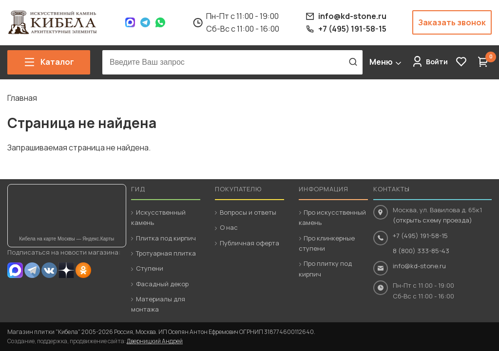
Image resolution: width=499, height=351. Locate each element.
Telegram (145, 22)
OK (83, 270)
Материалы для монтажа (158, 304)
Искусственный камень (158, 217)
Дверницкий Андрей (155, 341)
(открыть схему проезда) (432, 220)
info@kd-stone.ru (419, 265)
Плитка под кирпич (166, 238)
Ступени (149, 268)
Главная (22, 97)
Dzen (66, 270)
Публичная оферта (249, 243)
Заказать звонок (452, 22)
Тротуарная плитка (166, 253)
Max (130, 22)
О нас (229, 227)
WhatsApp (160, 22)
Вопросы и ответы (248, 212)
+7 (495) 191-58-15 (420, 235)
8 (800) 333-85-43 (421, 250)
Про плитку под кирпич (325, 268)
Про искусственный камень (332, 217)
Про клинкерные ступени (327, 243)
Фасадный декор (162, 283)
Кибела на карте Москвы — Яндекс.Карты (66, 238)
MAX (15, 270)
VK (49, 270)
